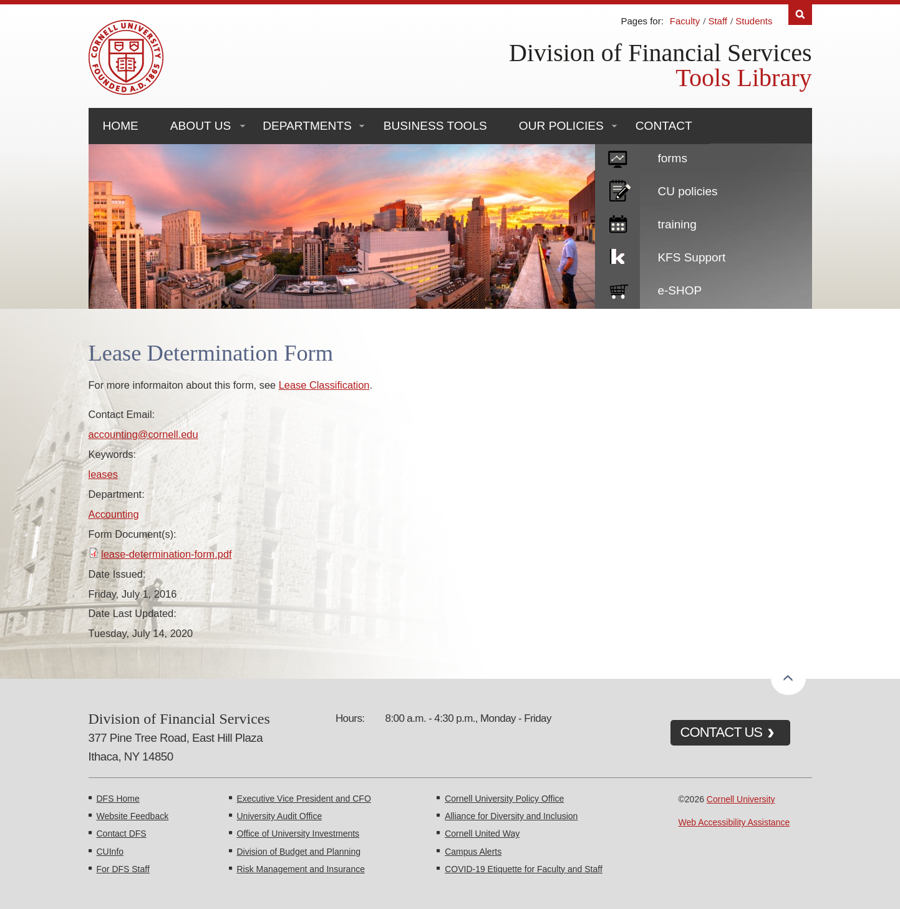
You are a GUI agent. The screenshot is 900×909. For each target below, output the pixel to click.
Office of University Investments (298, 834)
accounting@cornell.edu (143, 434)
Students (753, 21)
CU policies (687, 191)
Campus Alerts (473, 852)
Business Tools (435, 125)
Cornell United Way (482, 834)
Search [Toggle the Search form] (800, 14)
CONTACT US (721, 732)
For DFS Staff (123, 869)
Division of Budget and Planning (298, 852)
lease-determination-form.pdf (166, 554)
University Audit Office (279, 816)
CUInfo (110, 852)
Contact (664, 125)
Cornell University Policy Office (504, 799)
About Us (200, 125)
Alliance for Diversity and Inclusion (511, 816)
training (676, 224)
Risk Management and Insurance (301, 869)
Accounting (114, 514)
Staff (717, 21)
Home (120, 125)
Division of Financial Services (660, 53)
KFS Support (691, 257)
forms (672, 158)
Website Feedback (133, 816)
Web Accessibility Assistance (734, 822)
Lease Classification (324, 385)
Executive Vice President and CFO (304, 799)
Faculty (685, 21)
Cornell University (741, 799)
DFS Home (118, 799)
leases (103, 474)
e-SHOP (679, 290)
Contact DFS (122, 834)
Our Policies (561, 125)
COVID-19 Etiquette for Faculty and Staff (523, 869)
